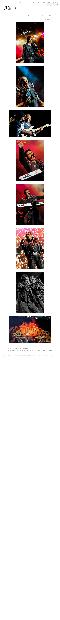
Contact (49, 2)
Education (39, 2)
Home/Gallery (22, 2)
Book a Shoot (55, 2)
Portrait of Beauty (30, 2)
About (44, 2)
